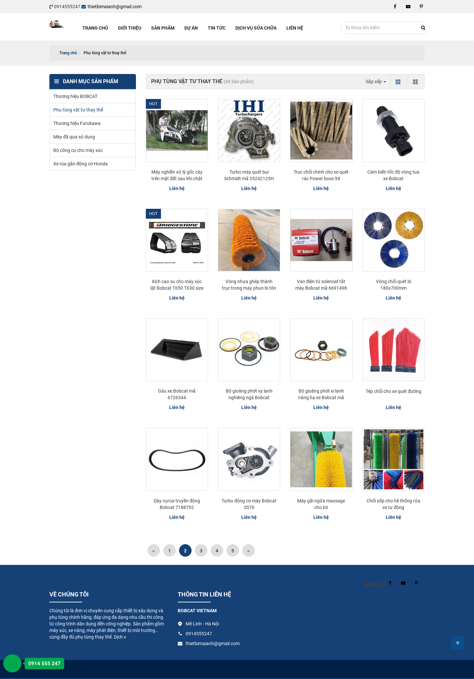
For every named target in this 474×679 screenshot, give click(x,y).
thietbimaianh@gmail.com (111, 6)
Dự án (191, 28)
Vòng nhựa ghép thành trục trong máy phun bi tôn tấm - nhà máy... (249, 288)
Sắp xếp (376, 81)
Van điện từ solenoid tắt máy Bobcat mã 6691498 (321, 285)
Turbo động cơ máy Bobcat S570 (249, 504)
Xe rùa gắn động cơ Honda (80, 163)
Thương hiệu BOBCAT (75, 96)
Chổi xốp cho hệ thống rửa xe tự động (393, 504)
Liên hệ (294, 28)
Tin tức (216, 28)
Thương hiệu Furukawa (77, 123)
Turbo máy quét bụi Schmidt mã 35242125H (249, 175)
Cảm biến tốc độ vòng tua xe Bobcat (393, 175)
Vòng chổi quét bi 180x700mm (393, 285)
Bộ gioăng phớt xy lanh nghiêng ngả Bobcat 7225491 (249, 397)
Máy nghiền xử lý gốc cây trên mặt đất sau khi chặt (176, 175)
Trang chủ (95, 28)
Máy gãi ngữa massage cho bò (321, 504)
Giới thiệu (129, 28)
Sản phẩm (162, 28)
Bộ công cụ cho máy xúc (78, 150)
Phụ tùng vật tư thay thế (78, 109)
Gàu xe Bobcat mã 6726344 (177, 394)
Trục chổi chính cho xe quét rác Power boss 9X (321, 175)
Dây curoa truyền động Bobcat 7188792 (177, 504)
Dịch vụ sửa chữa (255, 28)
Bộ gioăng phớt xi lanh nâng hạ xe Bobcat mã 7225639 (321, 397)
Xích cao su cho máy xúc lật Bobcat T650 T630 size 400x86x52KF (176, 288)
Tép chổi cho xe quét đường (393, 391)
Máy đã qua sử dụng (74, 136)
